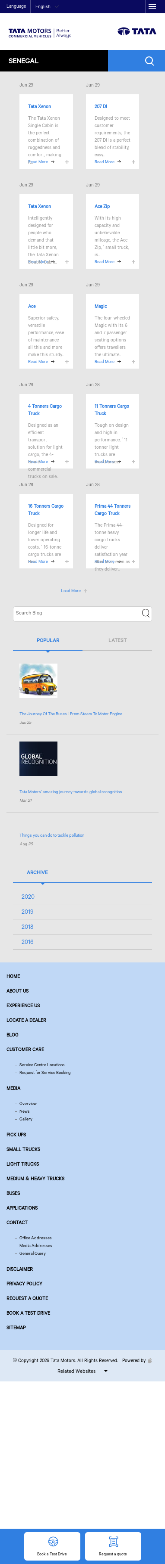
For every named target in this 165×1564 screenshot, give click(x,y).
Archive (37, 872)
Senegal (23, 60)
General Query (32, 1253)
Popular (48, 640)
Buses (13, 1193)
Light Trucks (22, 1164)
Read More (104, 161)
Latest (117, 640)
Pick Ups (16, 1135)
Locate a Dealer (26, 1020)
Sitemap (15, 1328)
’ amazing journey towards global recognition (70, 791)
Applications (22, 1208)
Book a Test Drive (28, 1313)
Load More (71, 590)
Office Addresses (35, 1238)
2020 (28, 896)
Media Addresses (35, 1245)
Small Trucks (23, 1149)
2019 (28, 911)
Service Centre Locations (42, 1064)
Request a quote (27, 1298)
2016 (28, 942)
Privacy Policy (24, 1284)
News (24, 1111)
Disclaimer (19, 1269)
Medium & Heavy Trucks (35, 1179)
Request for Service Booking (45, 1072)
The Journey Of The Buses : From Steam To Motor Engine (70, 714)
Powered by (135, 1360)
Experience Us (23, 1005)
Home (13, 976)
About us (17, 991)
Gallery (25, 1119)
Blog (12, 1035)
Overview (28, 1103)
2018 (27, 927)
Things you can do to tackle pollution (51, 835)
